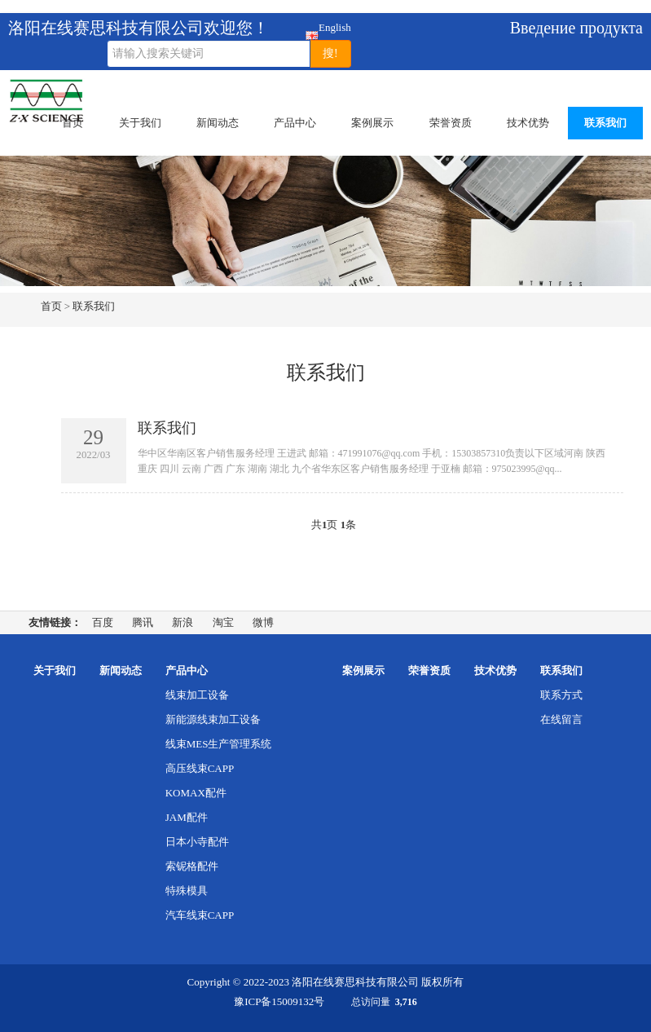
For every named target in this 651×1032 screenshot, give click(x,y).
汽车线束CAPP (200, 915)
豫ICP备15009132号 (279, 1001)
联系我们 (605, 123)
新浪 (182, 622)
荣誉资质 (450, 123)
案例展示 (372, 123)
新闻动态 (217, 123)
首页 (72, 123)
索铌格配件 (191, 866)
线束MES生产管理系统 (218, 744)
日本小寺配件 (197, 842)
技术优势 (528, 123)
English (312, 30)
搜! (330, 53)
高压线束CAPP (200, 768)
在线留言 (561, 719)
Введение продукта (576, 28)
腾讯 (142, 622)
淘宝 (223, 622)
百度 (102, 622)
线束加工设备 (197, 695)
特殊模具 (186, 890)
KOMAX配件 (196, 793)
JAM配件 (186, 817)
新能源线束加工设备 (213, 719)
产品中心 (295, 123)
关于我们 (140, 123)
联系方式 (561, 695)
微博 (263, 622)
